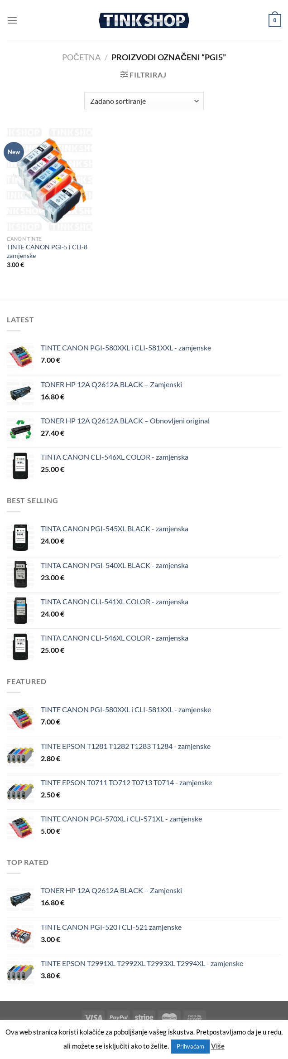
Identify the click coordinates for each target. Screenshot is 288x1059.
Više (218, 1046)
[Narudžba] (144, 101)
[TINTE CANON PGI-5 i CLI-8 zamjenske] (49, 179)
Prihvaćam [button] (190, 1046)
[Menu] (12, 20)
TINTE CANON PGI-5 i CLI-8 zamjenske (47, 251)
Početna (81, 57)
